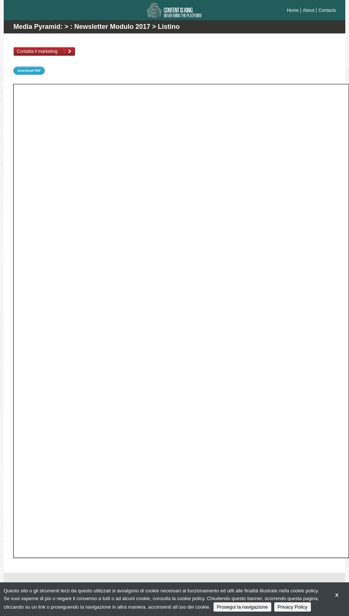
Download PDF (29, 70)
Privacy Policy (293, 607)
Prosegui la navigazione (242, 607)
